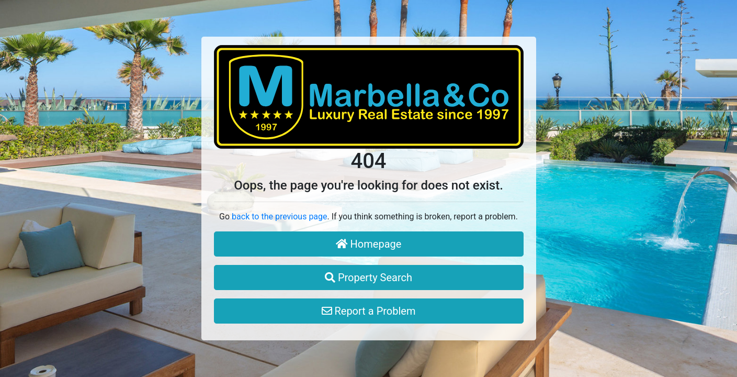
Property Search (368, 277)
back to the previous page (279, 216)
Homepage (369, 244)
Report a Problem (369, 311)
